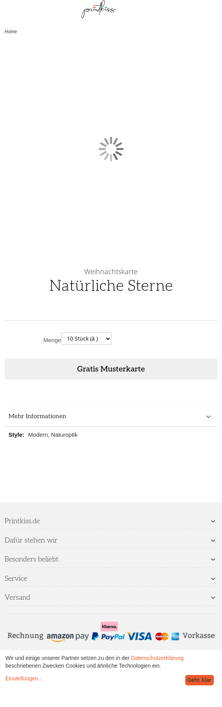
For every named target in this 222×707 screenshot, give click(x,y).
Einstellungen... (24, 678)
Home (11, 31)
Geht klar (199, 679)
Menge (52, 340)
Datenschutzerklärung (157, 658)
